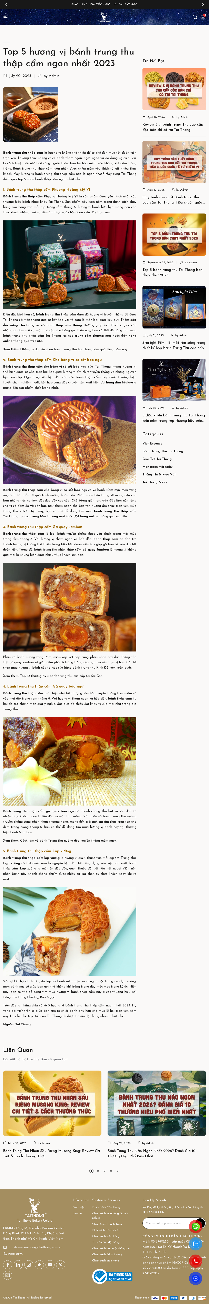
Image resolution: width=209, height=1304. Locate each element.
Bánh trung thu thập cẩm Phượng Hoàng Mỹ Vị (40, 196)
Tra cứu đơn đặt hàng (106, 1242)
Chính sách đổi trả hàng (107, 1254)
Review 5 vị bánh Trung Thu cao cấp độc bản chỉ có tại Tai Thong (172, 127)
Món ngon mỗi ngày (157, 467)
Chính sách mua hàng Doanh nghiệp (110, 1216)
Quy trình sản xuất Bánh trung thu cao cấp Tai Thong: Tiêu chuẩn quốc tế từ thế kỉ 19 (172, 200)
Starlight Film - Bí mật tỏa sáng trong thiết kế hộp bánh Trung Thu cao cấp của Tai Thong (173, 346)
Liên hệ (77, 1213)
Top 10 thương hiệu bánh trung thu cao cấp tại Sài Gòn (61, 676)
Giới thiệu (78, 1207)
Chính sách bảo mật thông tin (111, 1248)
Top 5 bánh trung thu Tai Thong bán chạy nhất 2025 (172, 272)
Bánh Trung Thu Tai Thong (162, 451)
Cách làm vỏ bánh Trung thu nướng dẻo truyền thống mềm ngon (68, 840)
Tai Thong (10, 516)
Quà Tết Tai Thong (157, 459)
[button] (6, 4)
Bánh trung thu (15, 533)
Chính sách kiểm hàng (105, 1236)
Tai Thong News (154, 482)
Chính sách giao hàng (105, 1260)
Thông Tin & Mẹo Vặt (159, 474)
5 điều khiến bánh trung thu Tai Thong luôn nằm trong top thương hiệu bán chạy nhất (173, 419)
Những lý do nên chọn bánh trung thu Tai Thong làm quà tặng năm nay (73, 349)
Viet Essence (152, 443)
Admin (54, 76)
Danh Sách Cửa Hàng (106, 1207)
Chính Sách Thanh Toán (107, 1224)
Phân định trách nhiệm (106, 1230)
